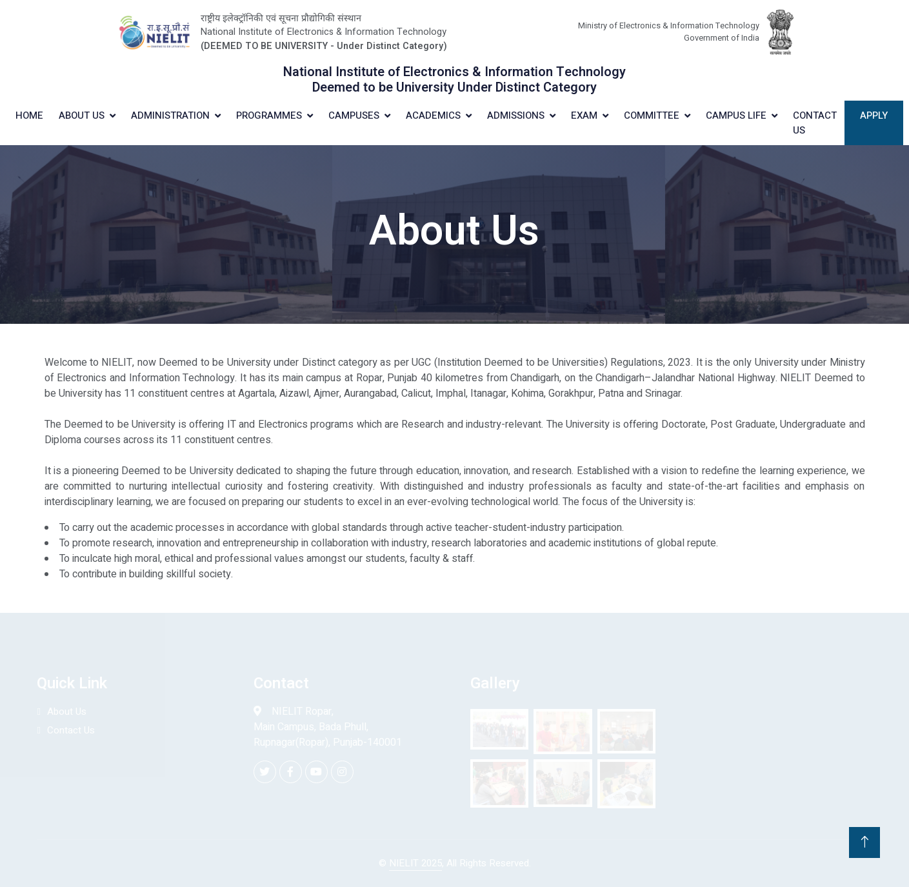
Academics (433, 115)
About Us (82, 115)
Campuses (353, 115)
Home (29, 115)
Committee (651, 115)
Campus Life (736, 115)
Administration (170, 115)
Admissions (515, 115)
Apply (874, 115)
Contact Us (815, 122)
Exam (584, 115)
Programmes (269, 115)
